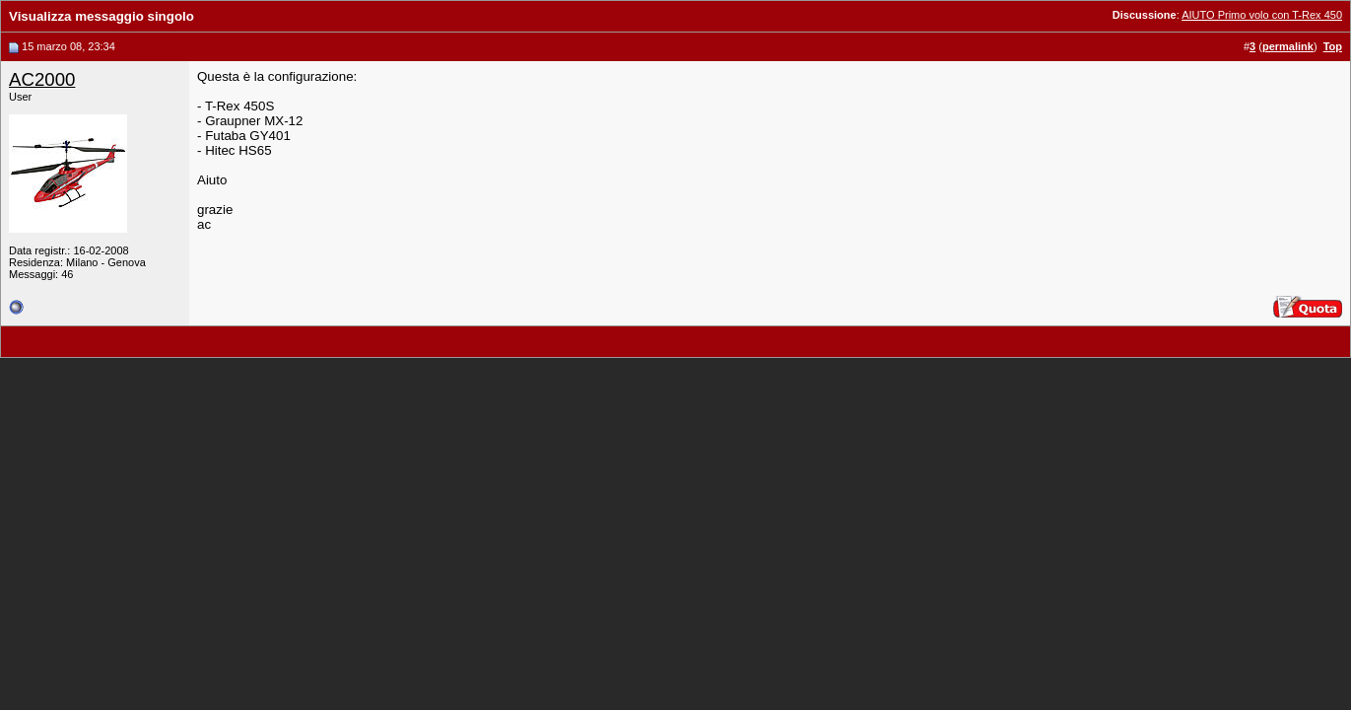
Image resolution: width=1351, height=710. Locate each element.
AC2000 (42, 79)
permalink (1288, 46)
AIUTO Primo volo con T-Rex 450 (1262, 15)
